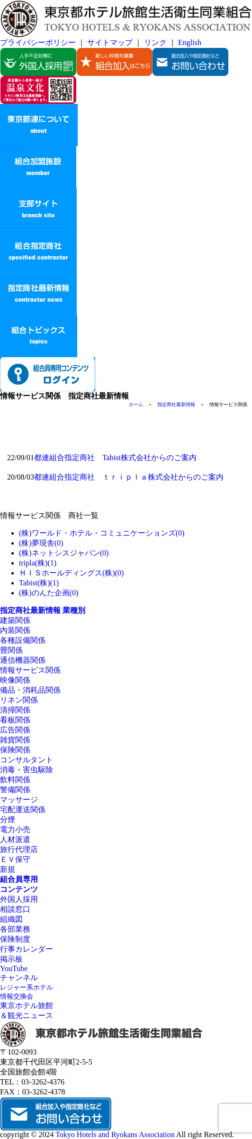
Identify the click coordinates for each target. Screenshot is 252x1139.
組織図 (11, 919)
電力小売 (15, 829)
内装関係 (15, 630)
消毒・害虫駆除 (26, 770)
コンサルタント (26, 760)
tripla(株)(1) (37, 563)
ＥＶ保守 (15, 859)
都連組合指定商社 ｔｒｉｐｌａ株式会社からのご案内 (129, 477)
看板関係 (15, 720)
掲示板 (11, 959)
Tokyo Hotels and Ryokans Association (115, 1134)
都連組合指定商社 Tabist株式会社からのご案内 (115, 458)
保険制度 (15, 939)
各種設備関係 (22, 640)
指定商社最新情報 (176, 404)
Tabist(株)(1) (39, 583)
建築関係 (15, 620)
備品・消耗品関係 (30, 690)
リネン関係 (19, 700)
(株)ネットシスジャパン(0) (63, 553)
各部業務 (15, 929)
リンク (155, 42)
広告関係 (15, 730)
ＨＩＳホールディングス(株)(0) (71, 573)
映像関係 (15, 680)
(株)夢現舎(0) (41, 543)
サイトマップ (110, 42)
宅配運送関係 (22, 810)
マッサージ (19, 800)
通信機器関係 (22, 660)
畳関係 (11, 650)
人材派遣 (15, 839)
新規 (7, 869)
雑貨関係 (15, 740)
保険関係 (15, 750)
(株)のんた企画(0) (48, 593)
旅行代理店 (19, 849)
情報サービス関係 (30, 670)
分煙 (7, 819)
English (189, 42)
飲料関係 (15, 780)
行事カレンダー (26, 949)
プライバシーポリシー (38, 42)
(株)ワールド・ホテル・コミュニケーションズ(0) (101, 533)
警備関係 (15, 790)
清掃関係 (15, 710)
